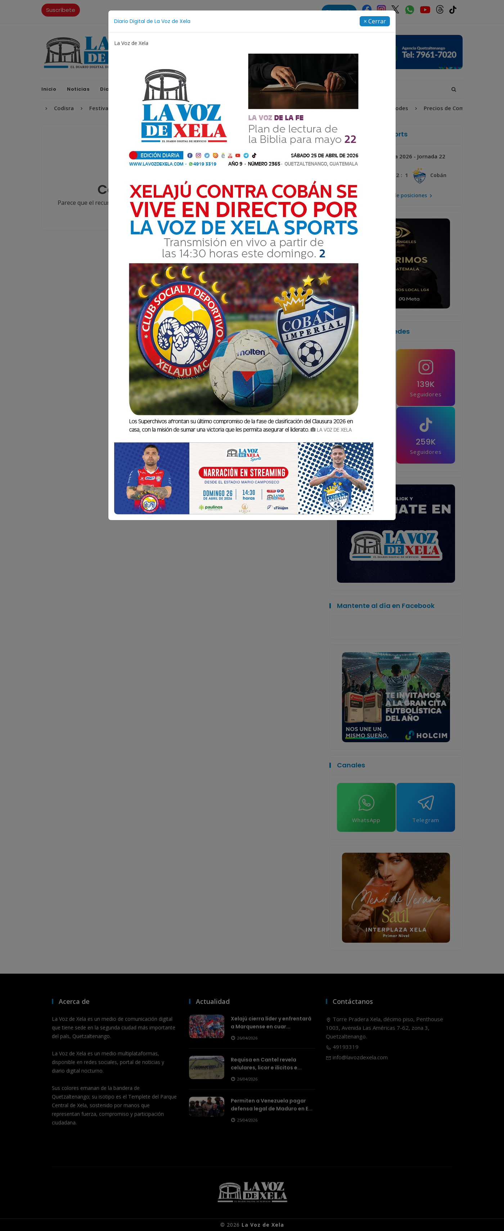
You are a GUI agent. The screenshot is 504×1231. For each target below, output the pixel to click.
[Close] (375, 21)
